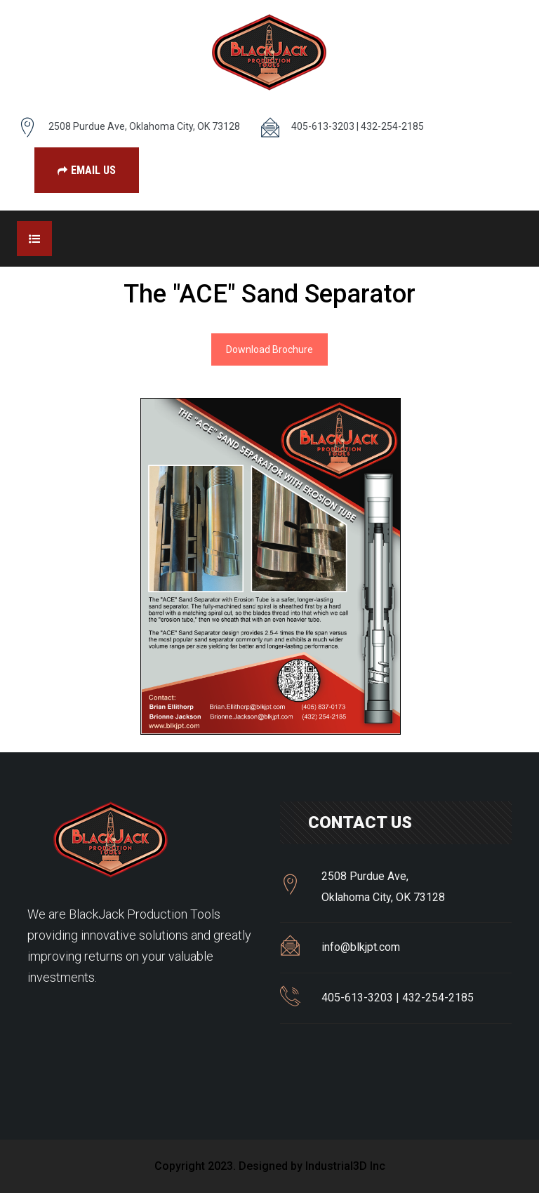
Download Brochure (269, 349)
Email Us (87, 170)
